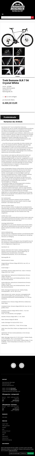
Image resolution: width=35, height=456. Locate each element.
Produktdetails (10, 117)
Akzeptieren (30, 453)
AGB (3, 434)
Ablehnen (23, 453)
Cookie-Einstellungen (14, 453)
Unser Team (5, 424)
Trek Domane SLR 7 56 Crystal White (16, 81)
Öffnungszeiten (6, 425)
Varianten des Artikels (13, 122)
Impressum (5, 436)
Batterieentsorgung (7, 440)
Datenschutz (5, 438)
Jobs (3, 429)
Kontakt (4, 432)
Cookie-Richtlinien (12, 450)
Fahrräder (4, 417)
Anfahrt (4, 427)
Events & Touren (6, 431)
